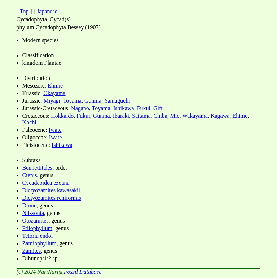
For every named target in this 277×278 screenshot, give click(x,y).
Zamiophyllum (39, 243)
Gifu (158, 108)
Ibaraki (121, 116)
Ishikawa (123, 108)
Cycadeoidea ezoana (46, 183)
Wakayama (195, 116)
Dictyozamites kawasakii (51, 190)
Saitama (141, 116)
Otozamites (35, 221)
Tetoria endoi (37, 236)
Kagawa (220, 116)
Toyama (72, 101)
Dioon (29, 205)
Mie (175, 116)
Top (24, 11)
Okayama (54, 93)
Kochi (29, 122)
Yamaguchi (117, 101)
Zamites (31, 251)
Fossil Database (82, 272)
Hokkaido (62, 116)
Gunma (92, 101)
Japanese (47, 11)
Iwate (55, 130)
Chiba (160, 116)
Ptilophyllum (37, 228)
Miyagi (52, 101)
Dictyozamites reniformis (51, 198)
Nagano (80, 108)
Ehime (55, 85)
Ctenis (29, 175)
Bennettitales (37, 168)
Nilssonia (33, 213)
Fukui (143, 108)
